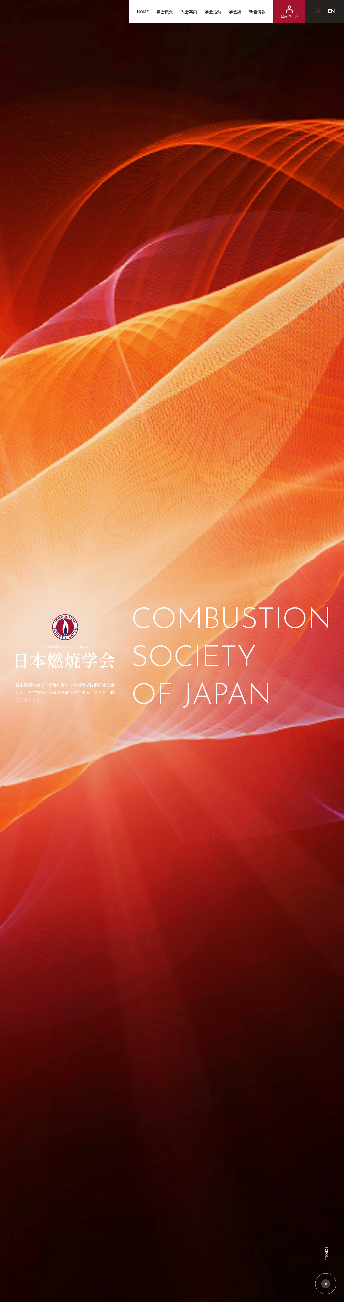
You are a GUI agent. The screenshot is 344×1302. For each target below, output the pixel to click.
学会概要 (164, 11)
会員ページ (289, 11)
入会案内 (189, 11)
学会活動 (213, 11)
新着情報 (257, 11)
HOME (143, 11)
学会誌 (235, 11)
